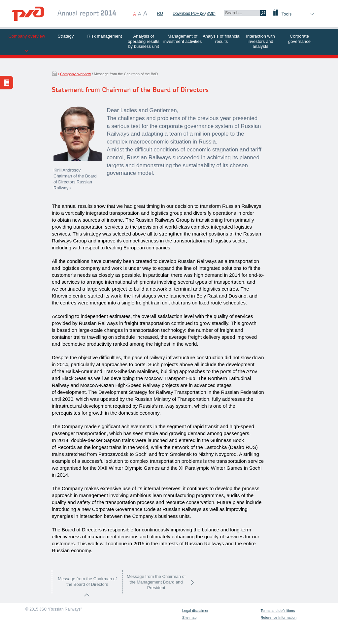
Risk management (104, 36)
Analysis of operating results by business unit (143, 41)
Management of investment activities (182, 39)
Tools (286, 14)
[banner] (28, 14)
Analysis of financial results (221, 39)
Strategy (66, 36)
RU (160, 13)
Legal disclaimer (195, 611)
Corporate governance (299, 39)
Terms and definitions (278, 611)
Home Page (54, 73)
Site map (189, 617)
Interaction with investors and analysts (260, 41)
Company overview (27, 36)
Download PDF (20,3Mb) (194, 13)
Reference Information (279, 617)
